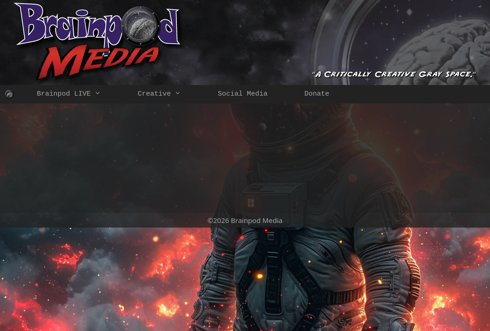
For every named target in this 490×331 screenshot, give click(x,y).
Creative (168, 94)
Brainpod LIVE (78, 94)
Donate (316, 94)
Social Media (243, 94)
